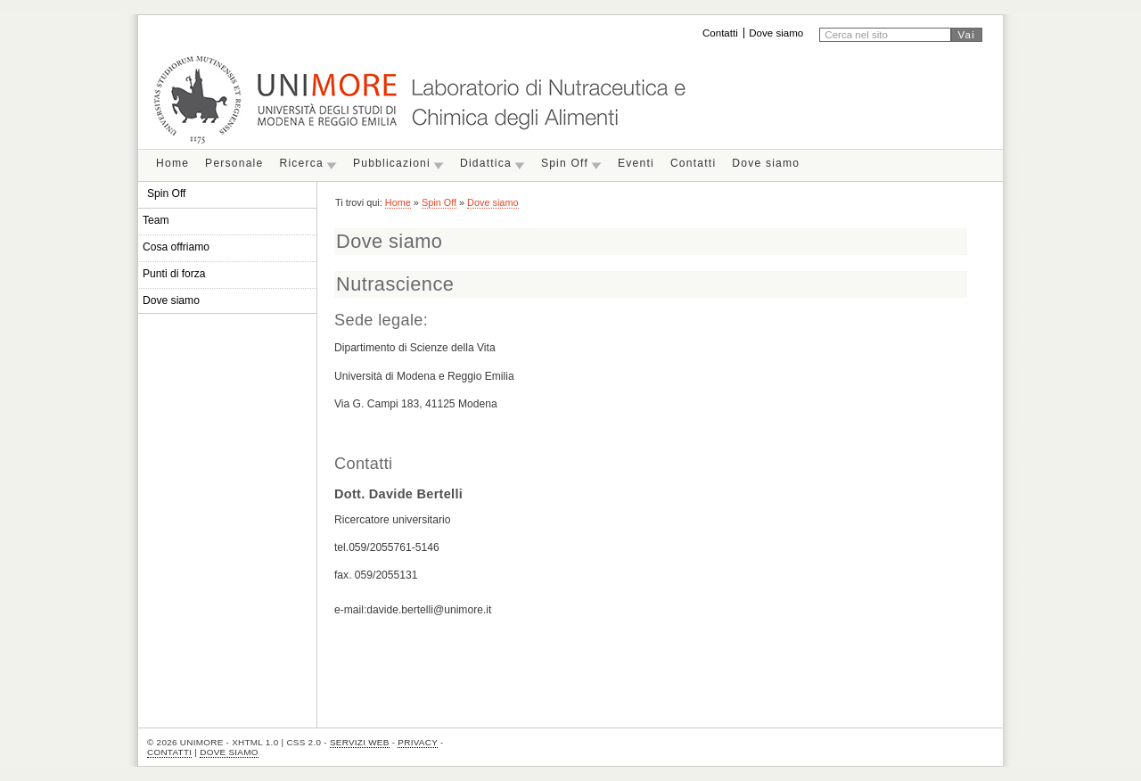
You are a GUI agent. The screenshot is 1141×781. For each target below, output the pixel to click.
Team (156, 220)
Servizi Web (360, 742)
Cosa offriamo (176, 247)
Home (172, 163)
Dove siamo (776, 33)
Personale (234, 163)
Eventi (636, 163)
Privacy (418, 742)
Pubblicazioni (392, 163)
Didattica (486, 163)
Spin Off (564, 163)
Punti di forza (174, 273)
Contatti (720, 33)
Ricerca (301, 163)
